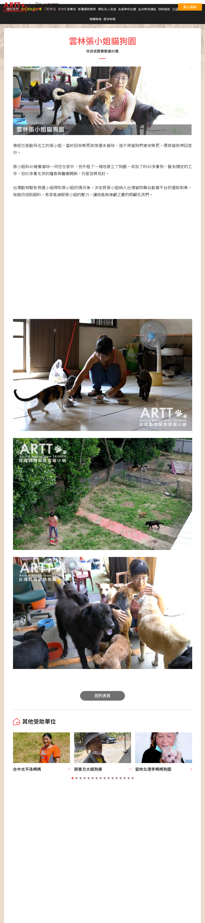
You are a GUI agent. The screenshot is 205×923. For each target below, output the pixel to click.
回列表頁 (102, 695)
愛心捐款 (190, 7)
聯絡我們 (167, 7)
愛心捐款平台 (149, 7)
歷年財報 (110, 19)
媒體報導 (95, 19)
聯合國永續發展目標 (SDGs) (119, 7)
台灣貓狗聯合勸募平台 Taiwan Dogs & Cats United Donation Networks (35, 7)
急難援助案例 (87, 9)
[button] (72, 778)
